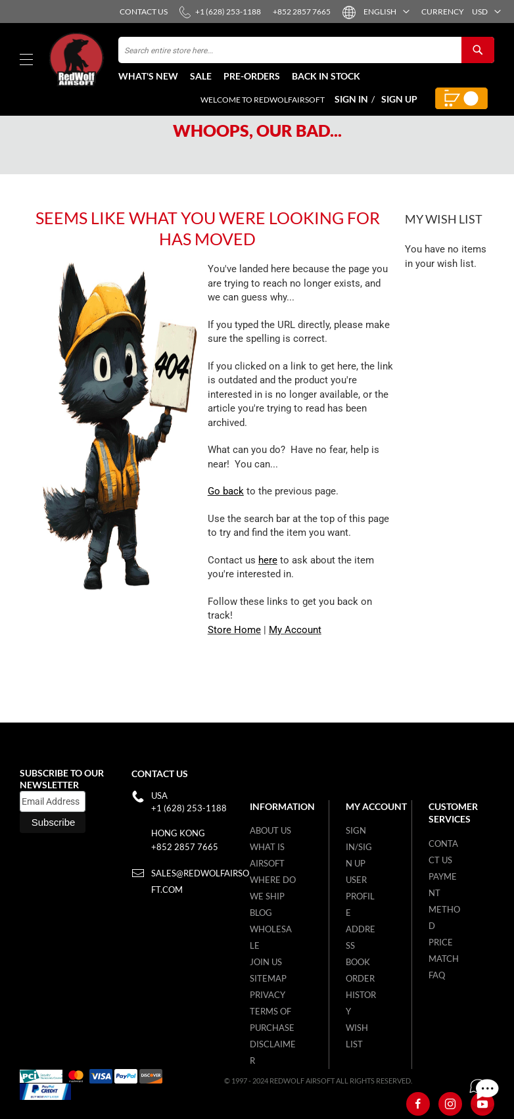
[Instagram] (450, 1104)
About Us (270, 830)
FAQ (437, 975)
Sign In (351, 99)
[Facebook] (418, 1104)
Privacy (267, 994)
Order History (361, 994)
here (267, 588)
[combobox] (306, 50)
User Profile (360, 896)
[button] (381, 11)
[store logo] (82, 59)
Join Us (266, 962)
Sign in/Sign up (359, 847)
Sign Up (399, 99)
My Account (295, 657)
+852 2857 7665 (184, 847)
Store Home (234, 657)
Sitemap (268, 978)
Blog (261, 912)
